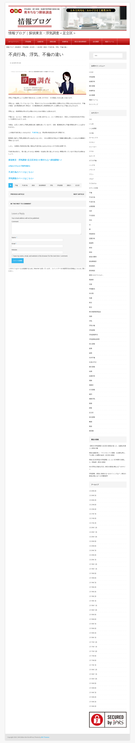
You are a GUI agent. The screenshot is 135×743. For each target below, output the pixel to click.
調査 (90, 408)
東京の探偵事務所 (80, 42)
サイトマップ (93, 104)
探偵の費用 (93, 257)
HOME (91, 72)
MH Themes (45, 737)
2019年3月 (92, 592)
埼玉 (90, 220)
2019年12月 (93, 564)
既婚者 (91, 280)
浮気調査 (28, 42)
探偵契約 (92, 266)
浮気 (51, 185)
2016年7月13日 (16, 63)
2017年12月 (93, 642)
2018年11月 (93, 605)
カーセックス (93, 138)
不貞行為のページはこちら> (21, 172)
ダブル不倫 (93, 160)
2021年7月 (92, 514)
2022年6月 (92, 509)
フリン (91, 174)
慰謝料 (91, 243)
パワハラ (92, 170)
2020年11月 (93, 532)
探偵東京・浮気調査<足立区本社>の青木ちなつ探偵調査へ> (35, 160)
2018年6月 (92, 628)
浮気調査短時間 (94, 339)
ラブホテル (93, 183)
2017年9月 (92, 656)
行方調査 (92, 390)
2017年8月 (92, 660)
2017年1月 (92, 665)
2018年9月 (92, 615)
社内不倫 (92, 358)
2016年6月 (92, 697)
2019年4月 (92, 587)
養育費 (91, 431)
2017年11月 (93, 647)
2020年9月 (92, 541)
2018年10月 (93, 610)
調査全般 (53, 42)
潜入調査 (92, 344)
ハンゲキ (92, 165)
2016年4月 (92, 706)
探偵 (33, 185)
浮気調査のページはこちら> (21, 178)
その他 (91, 133)
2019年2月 (92, 596)
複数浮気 (92, 399)
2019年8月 (92, 578)
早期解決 (92, 289)
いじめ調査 (93, 128)
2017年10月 (93, 651)
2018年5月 (92, 633)
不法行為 (92, 197)
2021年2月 (92, 523)
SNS (90, 119)
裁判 (90, 394)
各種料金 (65, 42)
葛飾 (90, 380)
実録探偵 (92, 234)
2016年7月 (92, 692)
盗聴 (90, 353)
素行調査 (92, 86)
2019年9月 (92, 573)
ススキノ (92, 142)
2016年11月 (93, 674)
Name (14, 237)
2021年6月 (92, 518)
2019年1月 (92, 601)
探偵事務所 (42, 185)
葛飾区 (91, 385)
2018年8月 (92, 619)
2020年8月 (92, 546)
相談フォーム (109, 42)
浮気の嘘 (92, 325)
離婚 (90, 422)
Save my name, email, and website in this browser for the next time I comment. (41, 256)
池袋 (90, 316)
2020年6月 (92, 555)
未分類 (91, 293)
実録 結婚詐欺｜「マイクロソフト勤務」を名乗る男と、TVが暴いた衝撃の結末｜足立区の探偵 (107, 454)
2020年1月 (92, 560)
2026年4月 (92, 500)
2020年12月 (93, 528)
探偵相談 (92, 270)
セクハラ (92, 156)
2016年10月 (93, 679)
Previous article (17, 194)
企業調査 (92, 206)
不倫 (16, 185)
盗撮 (90, 348)
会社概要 (96, 42)
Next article (79, 194)
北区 (90, 211)
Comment (15, 221)
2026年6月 (92, 491)
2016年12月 (93, 670)
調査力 (69, 185)
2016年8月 (92, 688)
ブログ (91, 179)
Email (14, 244)
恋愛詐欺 (92, 238)
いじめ (91, 124)
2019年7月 (92, 583)
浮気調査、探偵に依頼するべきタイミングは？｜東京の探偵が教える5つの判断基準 (107, 475)
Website (14, 250)
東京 (90, 302)
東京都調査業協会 (95, 312)
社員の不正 (93, 362)
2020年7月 (92, 550)
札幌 (90, 298)
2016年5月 (92, 702)
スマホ (91, 151)
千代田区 (92, 215)
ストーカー (93, 147)
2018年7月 (92, 624)
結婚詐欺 (40, 42)
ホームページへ (13, 42)
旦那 (90, 284)
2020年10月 (93, 537)
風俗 (90, 426)
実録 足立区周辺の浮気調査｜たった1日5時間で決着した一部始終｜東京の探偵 (107, 461)
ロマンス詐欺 (93, 188)
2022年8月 (92, 505)
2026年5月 (92, 495)
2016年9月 (92, 683)
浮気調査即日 (93, 335)
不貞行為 (35, 132)
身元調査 (92, 417)
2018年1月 (92, 637)
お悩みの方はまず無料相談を (19, 166)
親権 (90, 403)
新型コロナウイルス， (96, 275)
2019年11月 (93, 569)
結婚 (90, 371)
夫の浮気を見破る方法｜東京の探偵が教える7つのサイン (107, 468)
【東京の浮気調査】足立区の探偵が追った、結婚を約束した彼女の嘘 (107, 447)
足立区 (77, 185)
